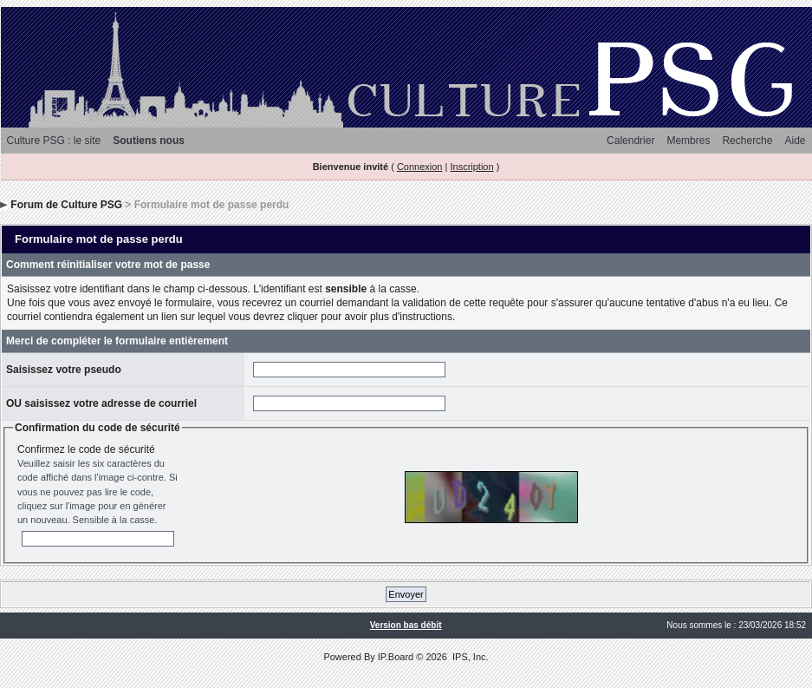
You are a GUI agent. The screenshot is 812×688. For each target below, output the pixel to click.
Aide (794, 140)
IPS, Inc (469, 657)
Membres (688, 140)
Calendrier (630, 140)
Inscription (471, 166)
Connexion (420, 166)
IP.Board (395, 657)
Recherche (747, 140)
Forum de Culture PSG (66, 205)
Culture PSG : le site (54, 140)
